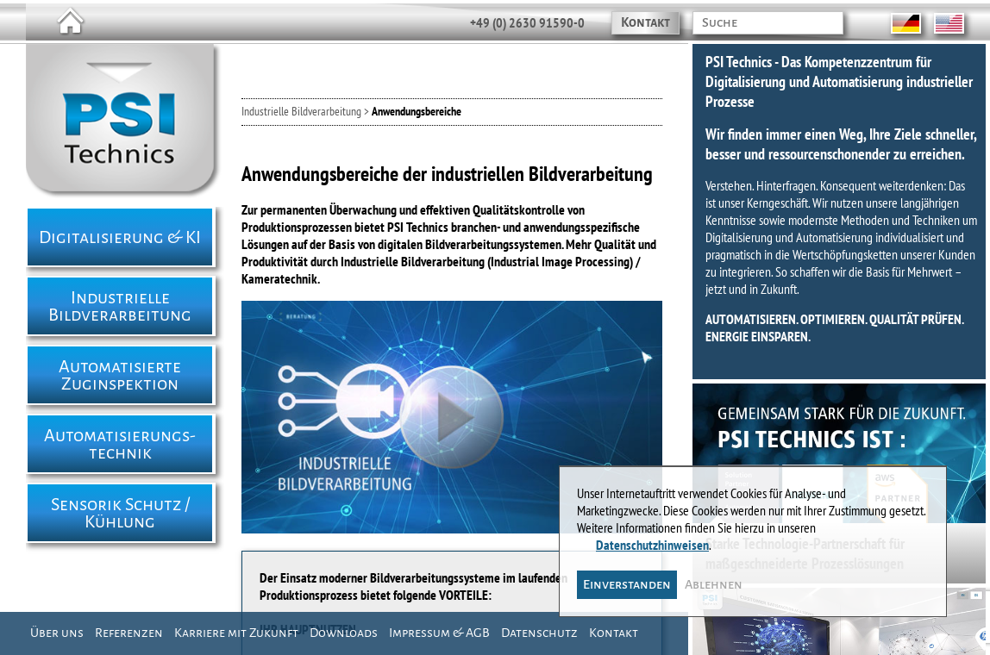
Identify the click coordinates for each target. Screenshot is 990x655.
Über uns (57, 632)
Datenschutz (539, 632)
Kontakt (645, 22)
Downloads (344, 632)
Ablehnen (714, 578)
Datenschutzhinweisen (653, 538)
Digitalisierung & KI (120, 237)
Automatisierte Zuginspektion (120, 375)
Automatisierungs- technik (120, 444)
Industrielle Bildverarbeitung (119, 306)
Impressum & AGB (439, 632)
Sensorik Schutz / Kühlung (120, 513)
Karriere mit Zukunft (236, 632)
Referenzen (129, 632)
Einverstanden (628, 578)
